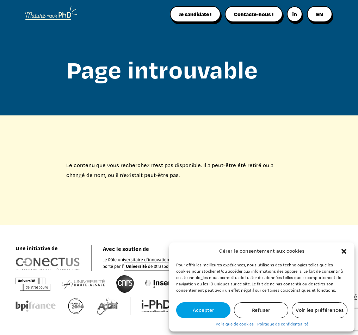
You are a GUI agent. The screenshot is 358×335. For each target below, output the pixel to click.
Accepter (203, 310)
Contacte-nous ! (253, 14)
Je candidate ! (195, 14)
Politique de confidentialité (282, 324)
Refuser (261, 310)
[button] (343, 251)
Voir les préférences (320, 310)
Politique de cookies (235, 324)
